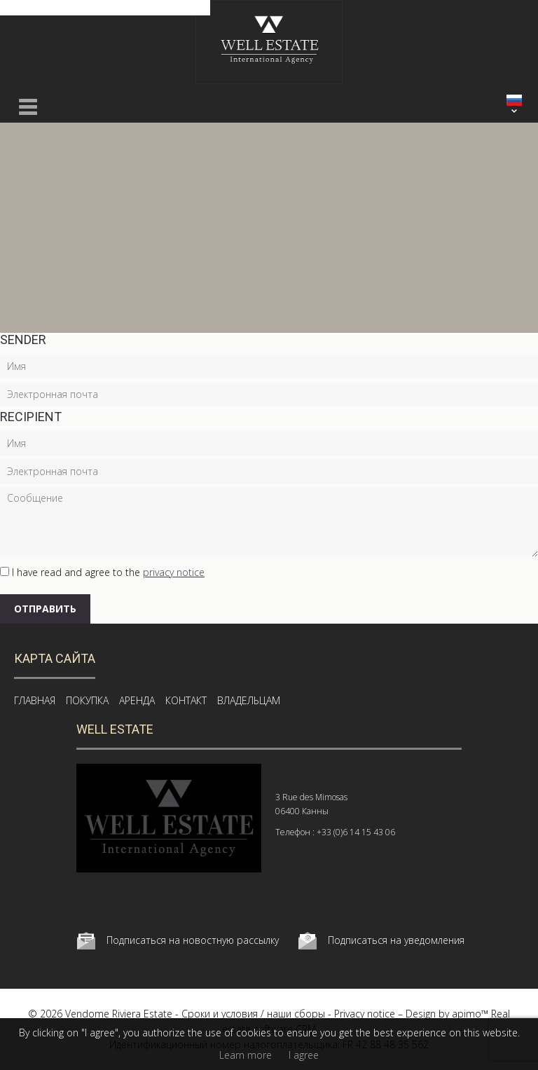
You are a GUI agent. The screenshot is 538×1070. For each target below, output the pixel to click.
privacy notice (174, 572)
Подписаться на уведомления (396, 940)
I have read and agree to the (108, 572)
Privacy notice (364, 1013)
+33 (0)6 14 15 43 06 (356, 832)
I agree (304, 1055)
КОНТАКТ (186, 700)
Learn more (245, 1055)
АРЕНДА (137, 700)
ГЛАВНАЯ (34, 700)
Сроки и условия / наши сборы (253, 1013)
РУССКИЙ (514, 100)
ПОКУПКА (87, 700)
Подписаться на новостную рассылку (192, 940)
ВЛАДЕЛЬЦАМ (248, 700)
